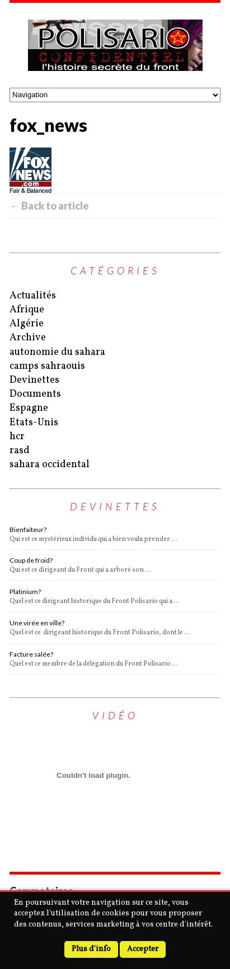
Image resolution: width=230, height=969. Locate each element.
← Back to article (49, 206)
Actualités (33, 296)
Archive (28, 338)
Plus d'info (91, 949)
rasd (20, 451)
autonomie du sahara (57, 352)
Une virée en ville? (37, 623)
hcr (17, 437)
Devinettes (34, 380)
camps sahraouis (47, 366)
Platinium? (25, 591)
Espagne (29, 408)
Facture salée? (31, 654)
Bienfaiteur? (28, 529)
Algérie (27, 324)
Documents (35, 394)
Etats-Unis (34, 423)
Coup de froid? (31, 560)
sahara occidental (50, 465)
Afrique (27, 310)
